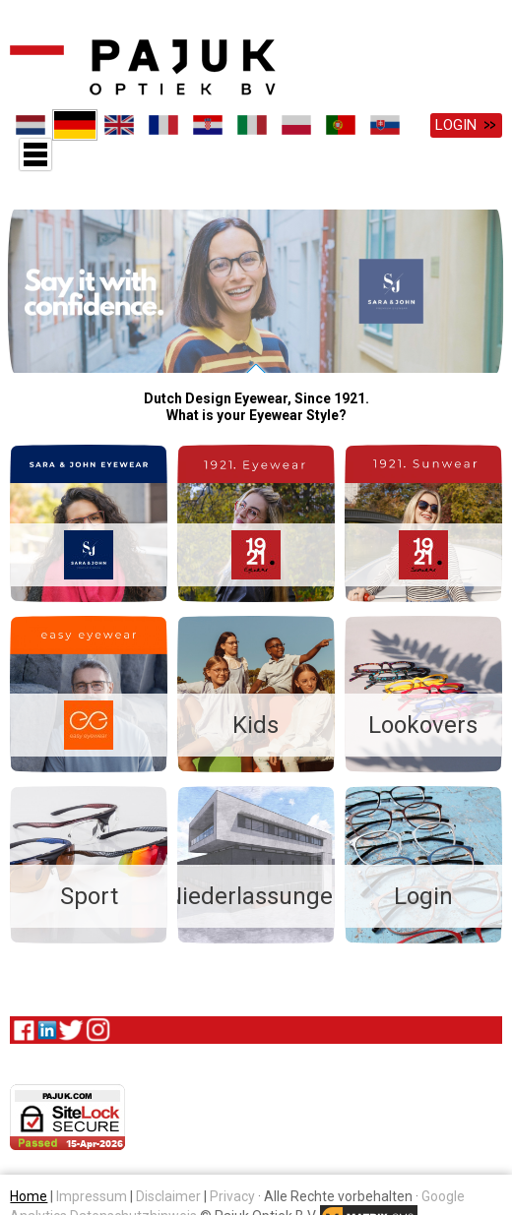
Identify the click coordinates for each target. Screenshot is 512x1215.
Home (28, 1193)
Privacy (232, 1193)
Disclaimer (168, 1193)
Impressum (91, 1193)
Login (456, 125)
